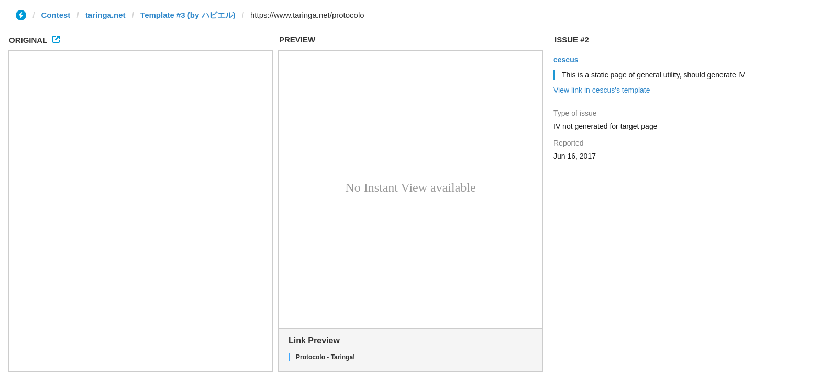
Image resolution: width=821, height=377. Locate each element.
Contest (56, 14)
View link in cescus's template (601, 90)
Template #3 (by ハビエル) (187, 14)
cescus (565, 60)
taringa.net (105, 14)
